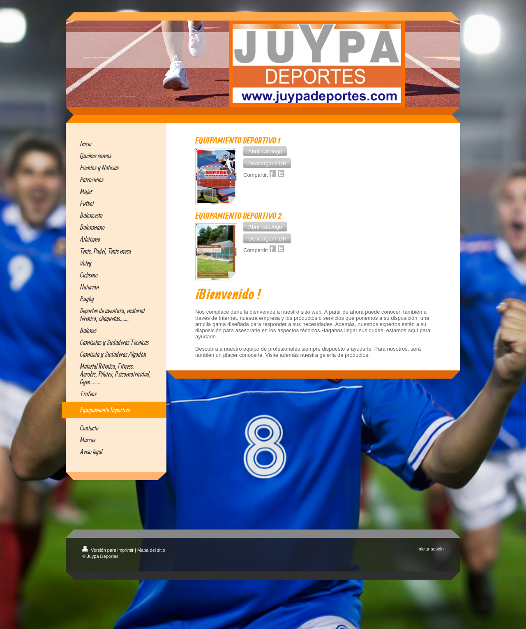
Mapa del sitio (151, 550)
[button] (265, 151)
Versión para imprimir (108, 550)
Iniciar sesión (431, 548)
